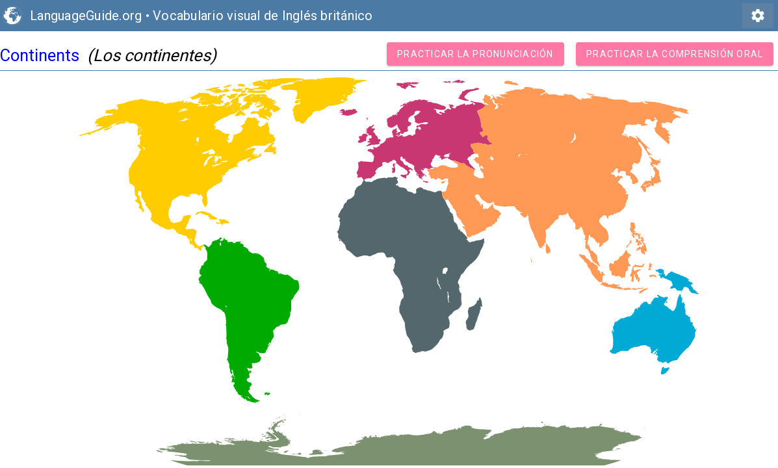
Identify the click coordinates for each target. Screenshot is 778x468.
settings (758, 15)
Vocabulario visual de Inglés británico (263, 15)
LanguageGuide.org (86, 15)
